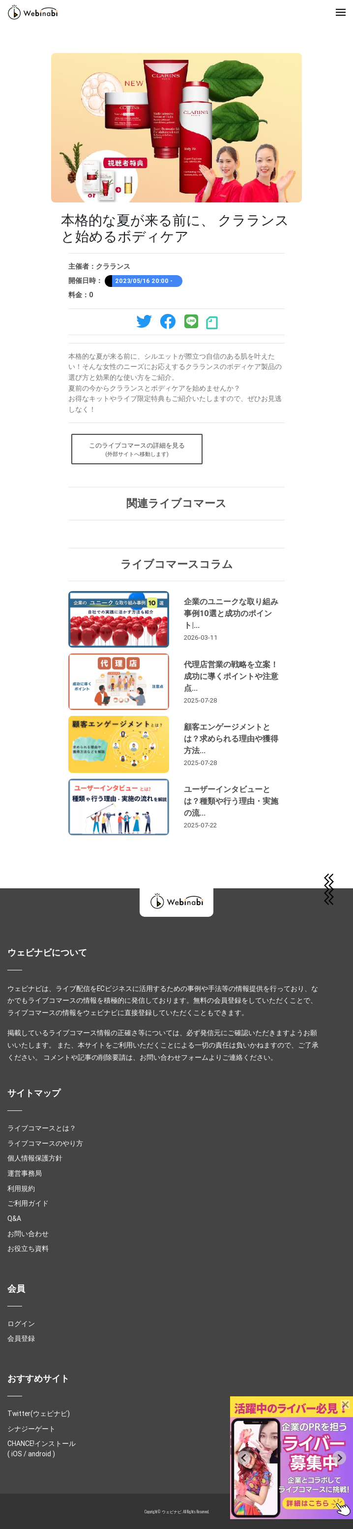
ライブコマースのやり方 (45, 1143)
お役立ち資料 (28, 1248)
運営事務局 (24, 1173)
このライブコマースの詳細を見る (137, 449)
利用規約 (21, 1188)
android (39, 1453)
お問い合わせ (28, 1233)
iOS (16, 1453)
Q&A (14, 1218)
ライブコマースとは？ (41, 1128)
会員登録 (21, 1338)
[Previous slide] (244, 1458)
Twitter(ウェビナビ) (38, 1413)
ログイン (21, 1323)
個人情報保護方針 (34, 1158)
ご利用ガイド (28, 1203)
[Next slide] (339, 1458)
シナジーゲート (31, 1428)
